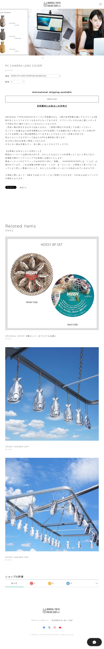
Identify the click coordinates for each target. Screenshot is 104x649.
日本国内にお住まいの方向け (52, 106)
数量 (7, 82)
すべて (14, 583)
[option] (52, 32)
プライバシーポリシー (40, 620)
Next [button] (99, 32)
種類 (7, 76)
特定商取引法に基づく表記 (62, 620)
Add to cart (52, 99)
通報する (23, 187)
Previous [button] (4, 32)
